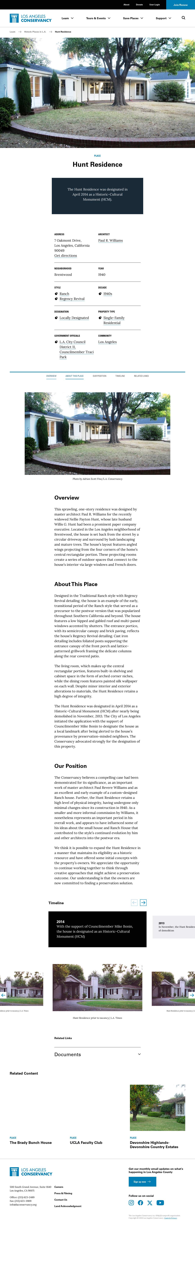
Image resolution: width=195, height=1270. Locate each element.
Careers (58, 1265)
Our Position (99, 454)
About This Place (75, 454)
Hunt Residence (63, 31)
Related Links (141, 454)
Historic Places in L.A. (35, 31)
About (126, 4)
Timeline (120, 454)
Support (161, 18)
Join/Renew (181, 4)
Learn (65, 18)
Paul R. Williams (110, 319)
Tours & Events (96, 18)
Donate (139, 4)
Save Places (130, 18)
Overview (51, 454)
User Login (154, 4)
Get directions (65, 334)
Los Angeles (107, 420)
